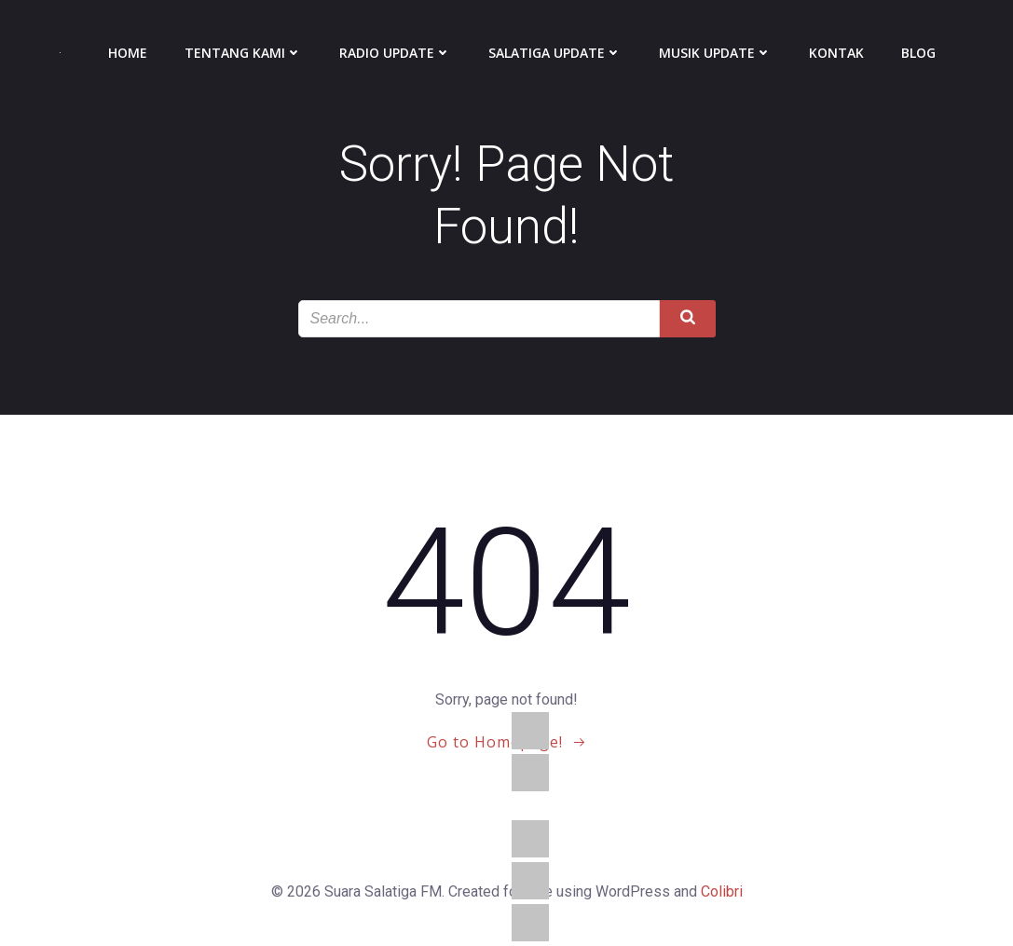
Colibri (722, 891)
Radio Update (395, 53)
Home (127, 53)
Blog (918, 53)
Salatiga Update (555, 53)
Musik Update (715, 53)
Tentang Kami (243, 53)
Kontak (836, 53)
